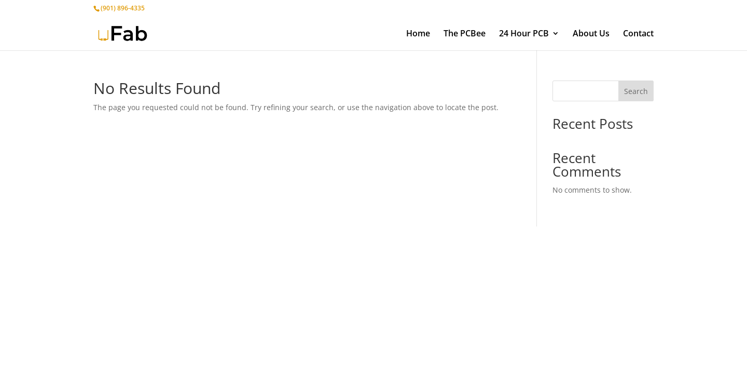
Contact (638, 34)
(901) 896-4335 (123, 8)
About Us (591, 34)
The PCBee (465, 34)
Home (418, 34)
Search (636, 91)
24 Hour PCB (524, 34)
